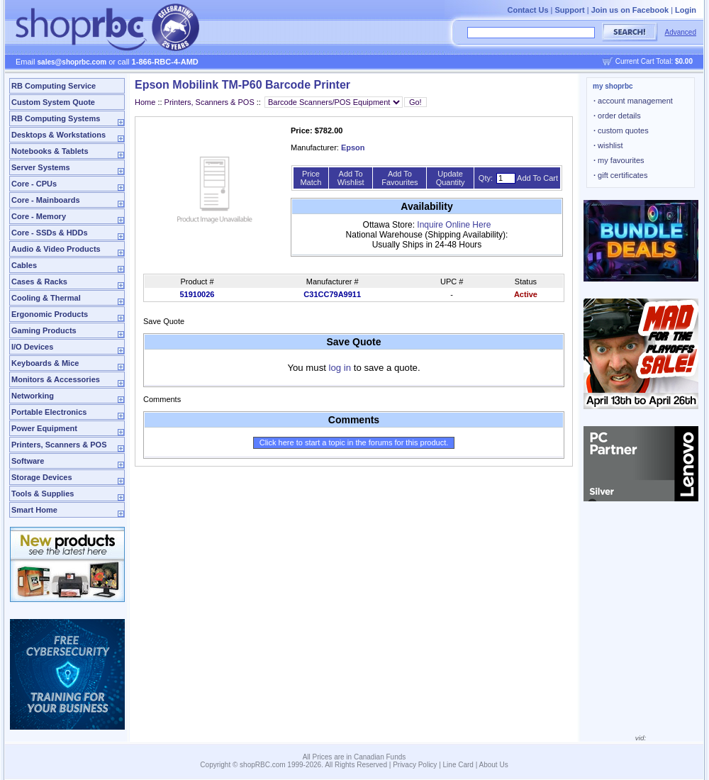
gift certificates (620, 175)
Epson (353, 147)
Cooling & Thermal (46, 298)
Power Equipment (44, 428)
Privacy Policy (415, 765)
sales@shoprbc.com (72, 62)
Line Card (458, 765)
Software (27, 461)
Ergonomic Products (49, 314)
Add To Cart (537, 178)
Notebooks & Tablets (50, 151)
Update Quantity (450, 177)
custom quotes (621, 130)
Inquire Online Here (454, 225)
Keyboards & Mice (45, 363)
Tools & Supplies (42, 493)
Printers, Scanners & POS (59, 444)
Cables (24, 265)
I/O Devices (32, 346)
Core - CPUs (34, 183)
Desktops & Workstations (58, 134)
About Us (493, 765)
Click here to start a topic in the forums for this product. (354, 442)
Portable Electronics (48, 412)
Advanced (680, 32)
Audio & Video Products (56, 249)
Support (570, 10)
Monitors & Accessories (55, 379)
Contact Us (527, 10)
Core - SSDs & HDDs (49, 232)
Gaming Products (44, 330)
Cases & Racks (39, 281)
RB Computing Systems (55, 118)
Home (145, 102)
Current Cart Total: (654, 61)
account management (633, 100)
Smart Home (34, 510)
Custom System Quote (53, 102)
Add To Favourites (399, 177)
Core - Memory (38, 216)
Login (685, 10)
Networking (32, 395)
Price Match (310, 177)
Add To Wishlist (350, 177)
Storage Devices (41, 477)
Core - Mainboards (45, 200)
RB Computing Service (53, 86)
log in (340, 367)
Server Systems (40, 167)
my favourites (618, 160)
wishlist (608, 145)
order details (617, 115)
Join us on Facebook (630, 10)
